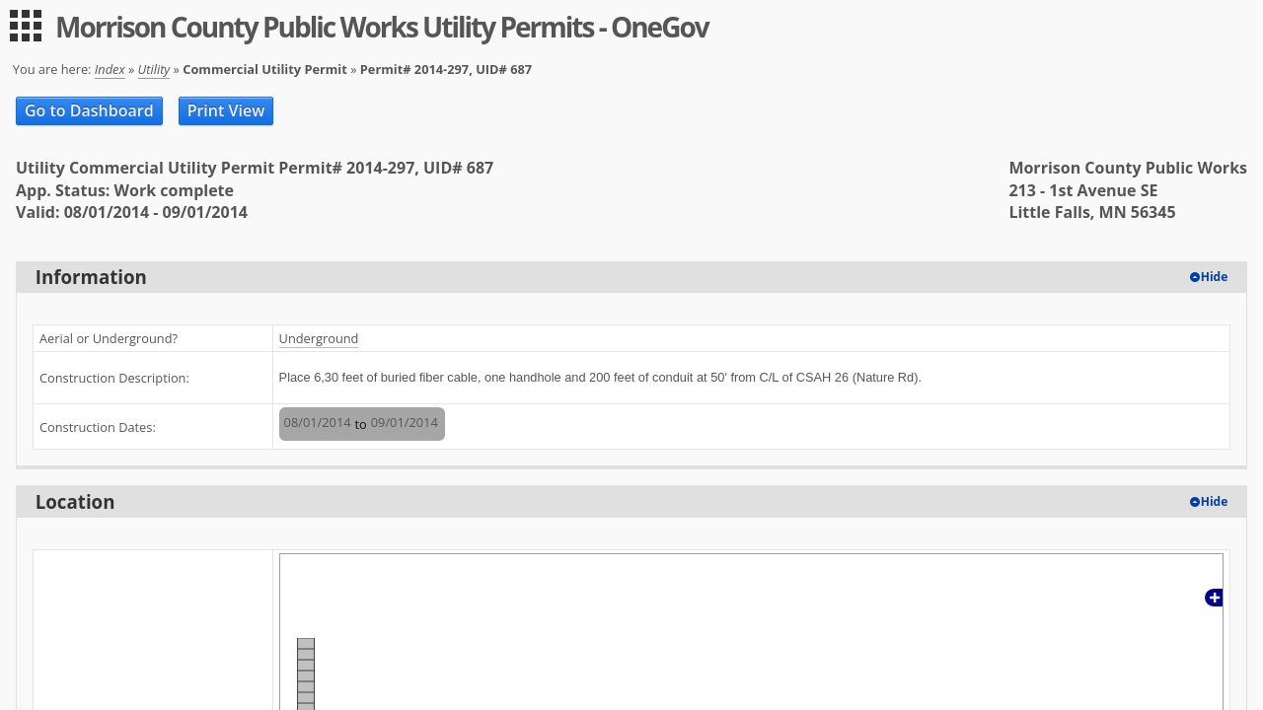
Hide (1214, 276)
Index (110, 69)
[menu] (25, 25)
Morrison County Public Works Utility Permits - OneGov (381, 26)
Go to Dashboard (89, 110)
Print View (226, 110)
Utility (154, 69)
